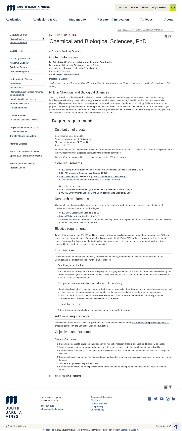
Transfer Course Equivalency (23, 136)
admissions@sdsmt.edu (52, 409)
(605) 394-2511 (47, 406)
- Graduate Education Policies (24, 119)
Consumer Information (101, 397)
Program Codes (17, 167)
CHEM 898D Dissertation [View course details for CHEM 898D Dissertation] (71, 213)
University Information (20, 58)
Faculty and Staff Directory (22, 163)
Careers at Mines (99, 403)
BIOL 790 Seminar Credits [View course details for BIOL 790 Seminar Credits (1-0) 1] (111, 176)
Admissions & (47, 19)
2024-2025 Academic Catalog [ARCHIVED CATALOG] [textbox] (140, 30)
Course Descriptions (19, 71)
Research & (114, 19)
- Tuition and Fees (18, 107)
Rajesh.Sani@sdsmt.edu (68, 74)
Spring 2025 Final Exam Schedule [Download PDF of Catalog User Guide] (26, 155)
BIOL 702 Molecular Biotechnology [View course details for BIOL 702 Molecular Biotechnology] (75, 173)
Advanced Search (18, 42)
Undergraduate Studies (21, 79)
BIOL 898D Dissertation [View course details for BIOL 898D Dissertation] (70, 216)
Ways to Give (159, 7)
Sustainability (98, 410)
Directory (95, 400)
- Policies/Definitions (19, 103)
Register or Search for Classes (24, 127)
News (145, 7)
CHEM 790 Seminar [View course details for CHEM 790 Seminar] (68, 176)
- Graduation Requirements (23, 99)
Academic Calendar (19, 63)
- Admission (15, 83)
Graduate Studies (18, 115)
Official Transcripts (18, 131)
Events (134, 7)
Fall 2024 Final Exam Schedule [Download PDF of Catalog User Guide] (24, 151)
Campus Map (97, 406)
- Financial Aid (16, 87)
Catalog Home (16, 51)
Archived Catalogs (18, 144)
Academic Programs (19, 67)
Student (79, 19)
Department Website (58, 79)
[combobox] (145, 29)
